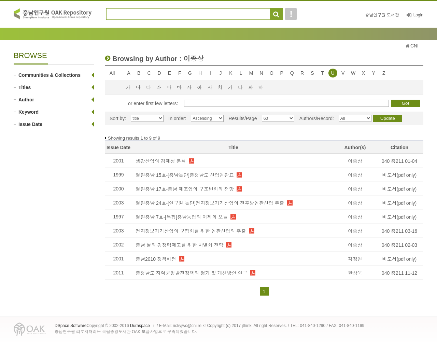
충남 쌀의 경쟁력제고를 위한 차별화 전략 (179, 245)
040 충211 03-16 (399, 231)
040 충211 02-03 (399, 245)
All (112, 73)
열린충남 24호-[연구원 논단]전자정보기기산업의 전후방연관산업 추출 (210, 203)
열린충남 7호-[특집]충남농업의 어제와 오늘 (182, 217)
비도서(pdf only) (399, 175)
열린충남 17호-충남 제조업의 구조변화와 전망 (185, 189)
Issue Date (30, 124)
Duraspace (140, 325)
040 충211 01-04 (399, 161)
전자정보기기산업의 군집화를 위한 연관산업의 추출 (191, 231)
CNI (414, 45)
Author (26, 99)
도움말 (291, 14)
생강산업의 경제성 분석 (161, 161)
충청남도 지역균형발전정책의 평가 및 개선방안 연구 (191, 273)
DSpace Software (70, 325)
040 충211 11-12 (399, 273)
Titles (24, 87)
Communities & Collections (49, 75)
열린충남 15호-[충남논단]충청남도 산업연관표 (185, 175)
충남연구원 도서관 (382, 15)
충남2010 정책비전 (156, 259)
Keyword (28, 112)
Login (418, 15)
